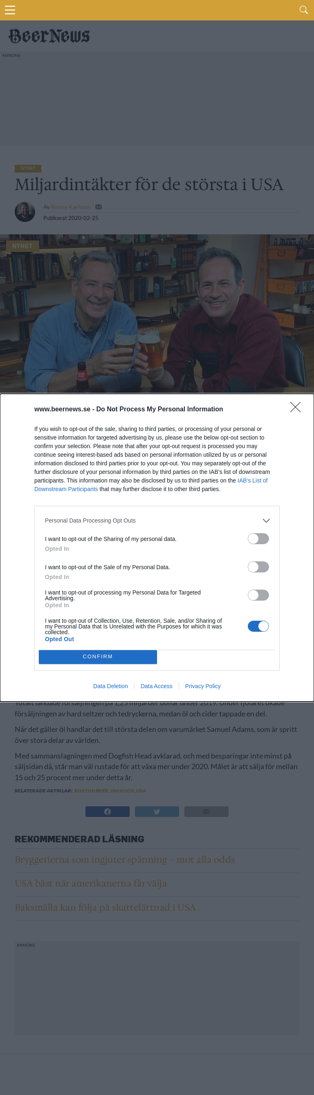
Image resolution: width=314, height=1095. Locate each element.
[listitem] (157, 520)
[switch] (258, 538)
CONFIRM (98, 657)
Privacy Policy (203, 686)
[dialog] (157, 548)
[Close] (298, 409)
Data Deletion (110, 686)
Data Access (157, 686)
